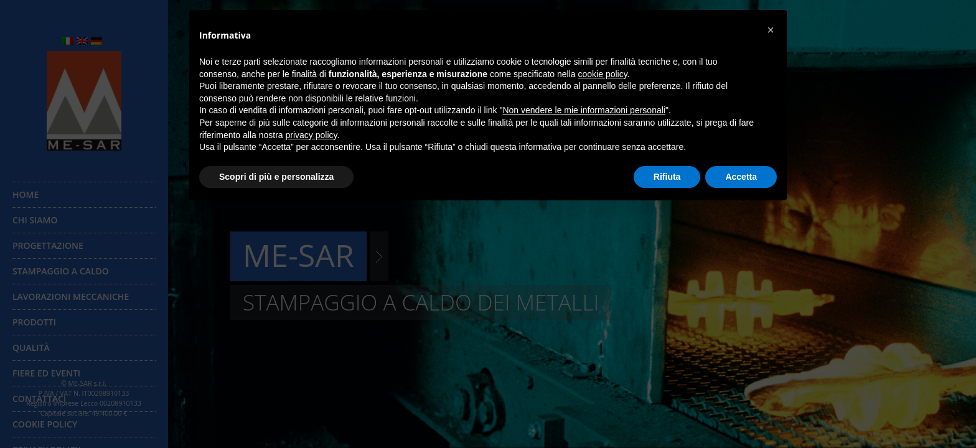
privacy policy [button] (311, 135)
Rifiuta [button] (667, 177)
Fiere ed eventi (46, 373)
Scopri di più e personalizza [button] (276, 177)
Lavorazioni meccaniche (70, 296)
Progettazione (47, 245)
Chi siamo (34, 220)
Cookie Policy (44, 424)
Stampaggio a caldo (60, 271)
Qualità (31, 347)
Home (25, 194)
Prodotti (34, 322)
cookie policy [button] (602, 74)
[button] (771, 30)
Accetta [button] (741, 177)
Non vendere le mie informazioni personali (583, 110)
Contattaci (39, 398)
